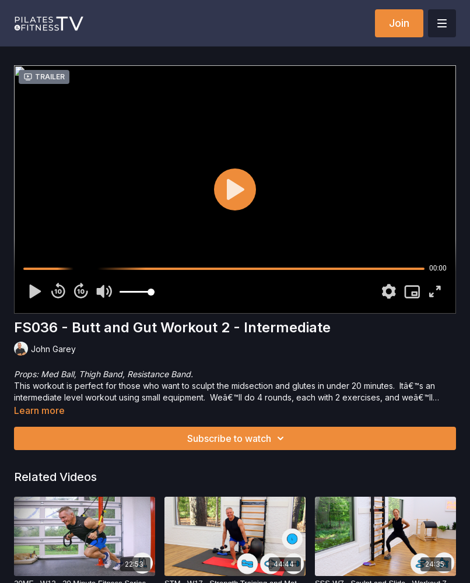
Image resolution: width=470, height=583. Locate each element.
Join (399, 23)
